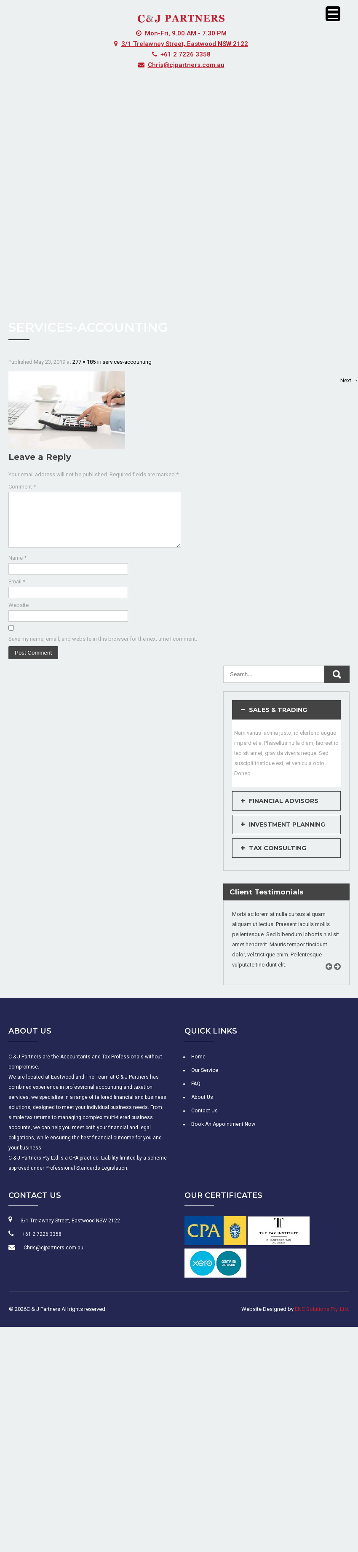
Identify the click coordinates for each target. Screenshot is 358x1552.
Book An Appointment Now (222, 1134)
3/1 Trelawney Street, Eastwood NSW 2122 (184, 44)
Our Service (204, 1080)
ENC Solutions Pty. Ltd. (322, 1319)
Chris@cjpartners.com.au (186, 65)
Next (349, 380)
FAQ (195, 1094)
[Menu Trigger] (333, 13)
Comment (22, 486)
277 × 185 (84, 362)
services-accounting (127, 362)
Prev (332, 986)
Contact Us (204, 1121)
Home (198, 1067)
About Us (201, 1107)
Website (18, 615)
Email (16, 591)
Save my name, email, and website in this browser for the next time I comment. (102, 649)
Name (17, 568)
